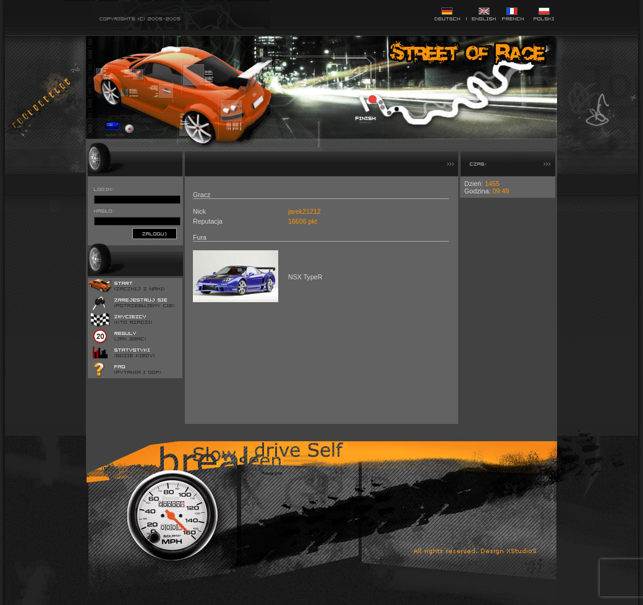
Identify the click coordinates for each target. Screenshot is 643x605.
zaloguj (154, 233)
